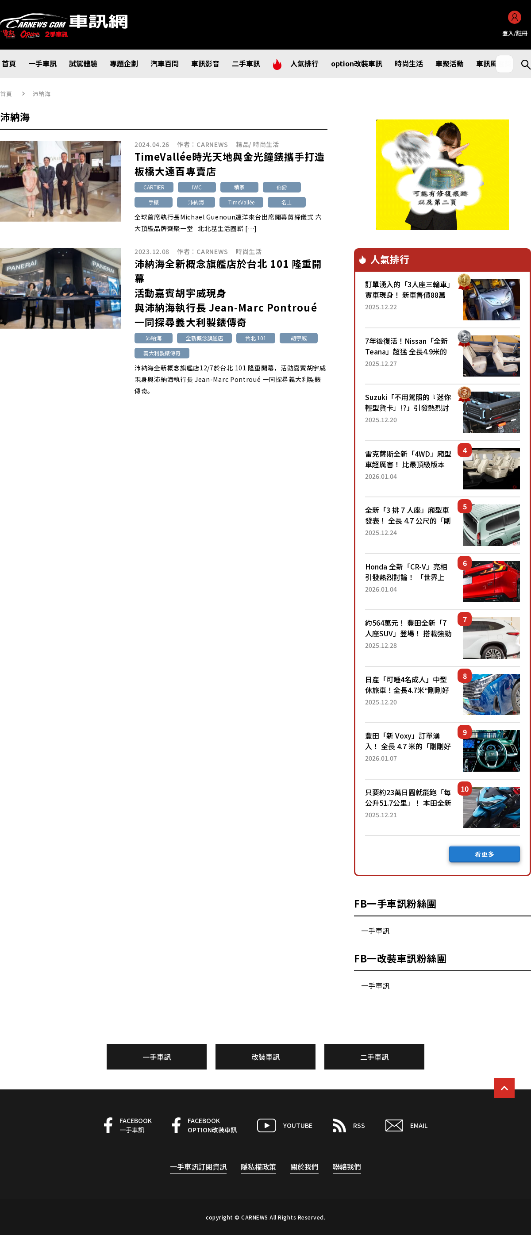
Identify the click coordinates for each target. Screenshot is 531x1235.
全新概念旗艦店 (204, 338)
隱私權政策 (258, 1166)
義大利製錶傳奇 (162, 353)
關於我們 (304, 1166)
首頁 (6, 93)
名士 (286, 202)
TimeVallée (241, 202)
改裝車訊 (265, 1056)
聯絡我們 (347, 1166)
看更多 (485, 854)
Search (522, 64)
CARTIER (154, 187)
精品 (242, 144)
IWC (197, 187)
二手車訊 (374, 1056)
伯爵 (282, 187)
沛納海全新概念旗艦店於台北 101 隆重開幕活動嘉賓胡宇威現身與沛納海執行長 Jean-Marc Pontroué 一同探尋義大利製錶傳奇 (228, 292)
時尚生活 (266, 144)
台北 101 (255, 338)
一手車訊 (375, 930)
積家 (239, 187)
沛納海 (196, 202)
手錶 (153, 202)
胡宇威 (299, 338)
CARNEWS (212, 144)
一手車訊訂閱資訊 (198, 1166)
